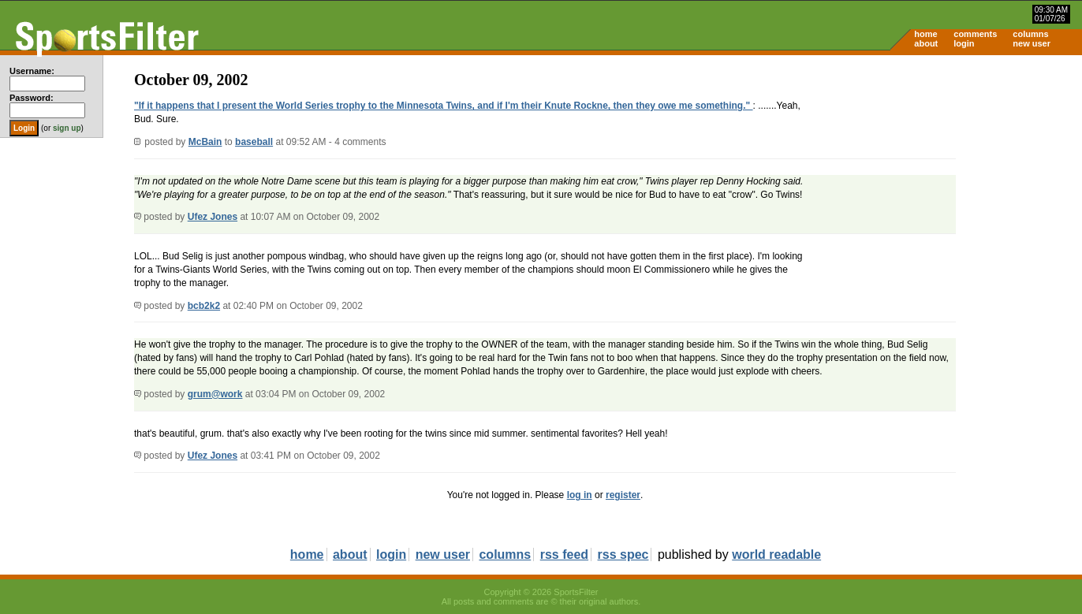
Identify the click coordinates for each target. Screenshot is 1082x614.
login (963, 43)
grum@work (215, 394)
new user (1031, 43)
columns (1030, 34)
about (926, 43)
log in (579, 495)
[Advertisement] (947, 178)
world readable (776, 554)
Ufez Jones (212, 216)
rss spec (623, 554)
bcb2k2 (204, 305)
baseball (254, 141)
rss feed (564, 554)
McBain (205, 141)
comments (975, 34)
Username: (31, 71)
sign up (67, 128)
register (623, 495)
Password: (31, 97)
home (925, 34)
